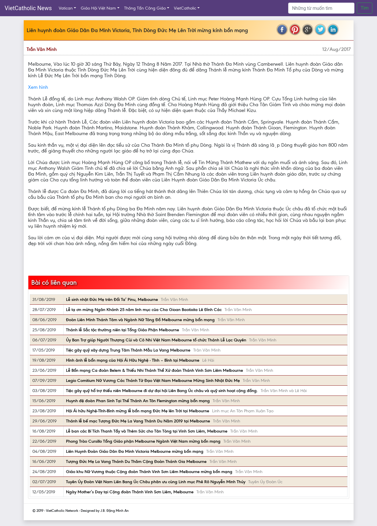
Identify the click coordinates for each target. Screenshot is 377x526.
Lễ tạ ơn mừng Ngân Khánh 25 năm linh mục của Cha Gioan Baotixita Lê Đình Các (144, 309)
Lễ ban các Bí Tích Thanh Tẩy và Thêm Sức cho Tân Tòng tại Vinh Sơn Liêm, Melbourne (146, 431)
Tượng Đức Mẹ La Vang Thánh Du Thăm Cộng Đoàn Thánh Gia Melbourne (136, 461)
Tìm (365, 8)
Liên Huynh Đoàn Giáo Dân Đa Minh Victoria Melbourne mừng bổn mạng (134, 451)
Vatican (66, 8)
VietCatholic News (28, 8)
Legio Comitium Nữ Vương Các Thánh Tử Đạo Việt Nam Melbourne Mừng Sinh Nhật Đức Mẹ (153, 380)
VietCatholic (185, 8)
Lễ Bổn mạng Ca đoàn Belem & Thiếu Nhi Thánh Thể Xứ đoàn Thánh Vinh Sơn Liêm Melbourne (154, 370)
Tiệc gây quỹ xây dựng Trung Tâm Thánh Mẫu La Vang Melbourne (128, 350)
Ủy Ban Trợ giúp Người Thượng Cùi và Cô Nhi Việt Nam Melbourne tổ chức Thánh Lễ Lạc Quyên (156, 340)
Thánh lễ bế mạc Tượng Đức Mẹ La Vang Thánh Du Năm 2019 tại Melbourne (138, 421)
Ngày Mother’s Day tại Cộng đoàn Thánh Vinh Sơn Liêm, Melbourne (130, 491)
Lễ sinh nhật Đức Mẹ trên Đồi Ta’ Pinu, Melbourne (112, 299)
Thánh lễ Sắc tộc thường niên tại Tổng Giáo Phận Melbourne (122, 329)
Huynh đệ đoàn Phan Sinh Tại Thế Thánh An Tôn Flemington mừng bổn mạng (138, 400)
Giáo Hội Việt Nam (98, 8)
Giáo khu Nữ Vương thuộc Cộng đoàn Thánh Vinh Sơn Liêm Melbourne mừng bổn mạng (149, 471)
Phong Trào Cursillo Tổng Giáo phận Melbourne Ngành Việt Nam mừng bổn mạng (143, 441)
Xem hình (38, 87)
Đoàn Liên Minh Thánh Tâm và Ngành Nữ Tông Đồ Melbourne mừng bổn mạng (140, 319)
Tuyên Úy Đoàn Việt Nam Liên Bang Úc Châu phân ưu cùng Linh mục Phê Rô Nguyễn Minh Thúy (155, 481)
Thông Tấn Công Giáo (145, 8)
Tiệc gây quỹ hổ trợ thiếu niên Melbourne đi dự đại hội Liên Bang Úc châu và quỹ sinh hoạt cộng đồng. (162, 390)
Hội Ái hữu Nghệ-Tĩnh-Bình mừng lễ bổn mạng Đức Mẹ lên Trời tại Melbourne (137, 410)
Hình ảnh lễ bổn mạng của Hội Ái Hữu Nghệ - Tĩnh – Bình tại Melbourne (132, 360)
